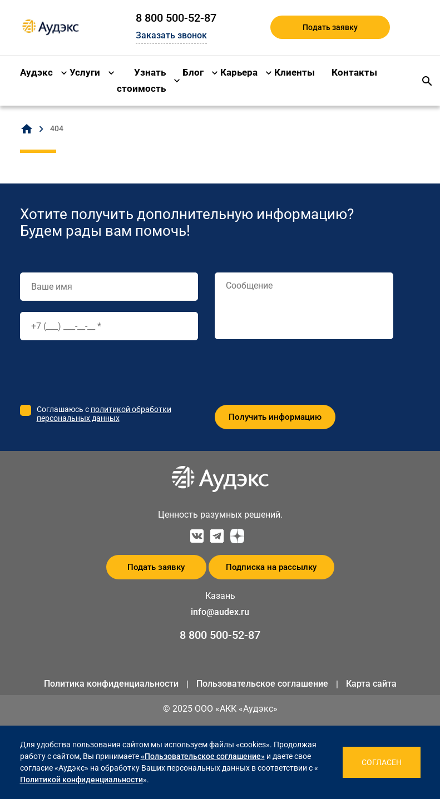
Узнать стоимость (141, 80)
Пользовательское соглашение (262, 683)
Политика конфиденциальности (111, 683)
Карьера (239, 72)
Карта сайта (371, 683)
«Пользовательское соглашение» (203, 756)
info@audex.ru (220, 612)
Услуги (85, 72)
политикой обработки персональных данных (104, 414)
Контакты (354, 72)
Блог (193, 72)
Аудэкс (36, 72)
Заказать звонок (171, 35)
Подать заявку (330, 27)
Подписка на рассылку (271, 567)
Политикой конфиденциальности (81, 779)
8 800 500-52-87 (176, 17)
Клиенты (294, 72)
